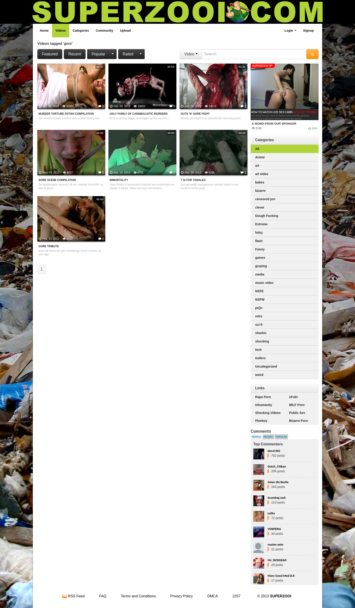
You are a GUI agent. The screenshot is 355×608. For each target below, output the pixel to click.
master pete (275, 544)
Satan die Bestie (278, 482)
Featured (50, 54)
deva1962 (274, 451)
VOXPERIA (274, 529)
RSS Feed (73, 596)
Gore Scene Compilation (57, 180)
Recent (74, 54)
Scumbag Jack (277, 498)
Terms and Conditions (138, 596)
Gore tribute (48, 246)
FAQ (102, 596)
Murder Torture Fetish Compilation (66, 113)
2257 (237, 596)
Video (191, 54)
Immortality (119, 180)
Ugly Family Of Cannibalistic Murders (139, 113)
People (256, 437)
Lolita (271, 513)
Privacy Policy (181, 596)
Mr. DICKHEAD (277, 560)
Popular (98, 54)
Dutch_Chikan (277, 466)
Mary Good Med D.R (281, 576)
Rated (128, 54)
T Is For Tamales (193, 180)
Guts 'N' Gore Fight (195, 113)
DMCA (212, 596)
